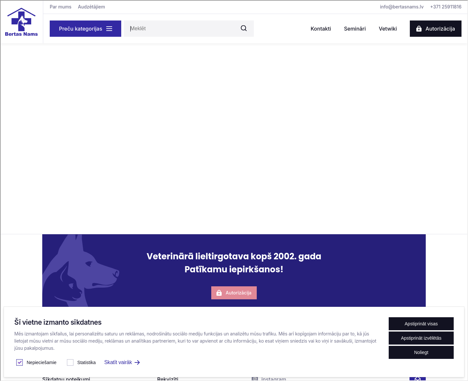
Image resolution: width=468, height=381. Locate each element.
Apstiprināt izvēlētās (421, 338)
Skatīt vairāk (122, 362)
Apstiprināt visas (421, 323)
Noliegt (421, 352)
